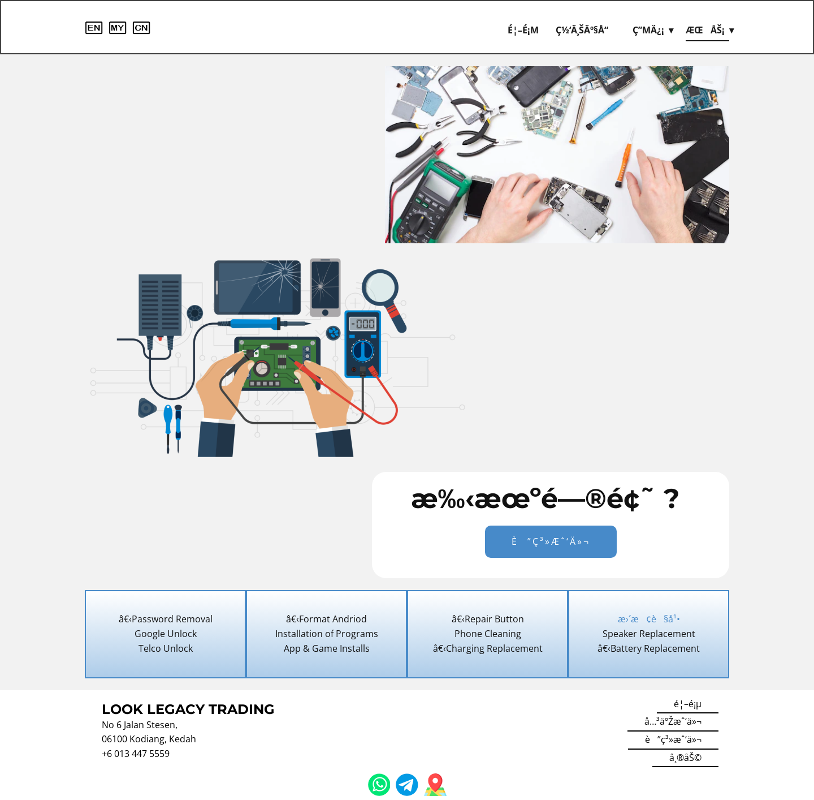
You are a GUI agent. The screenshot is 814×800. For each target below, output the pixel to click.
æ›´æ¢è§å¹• (649, 619)
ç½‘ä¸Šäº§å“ (586, 30)
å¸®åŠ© (685, 757)
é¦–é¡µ (523, 30)
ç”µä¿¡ (648, 30)
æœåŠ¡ (705, 30)
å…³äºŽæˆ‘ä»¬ (673, 721)
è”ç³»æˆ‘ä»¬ (551, 541)
